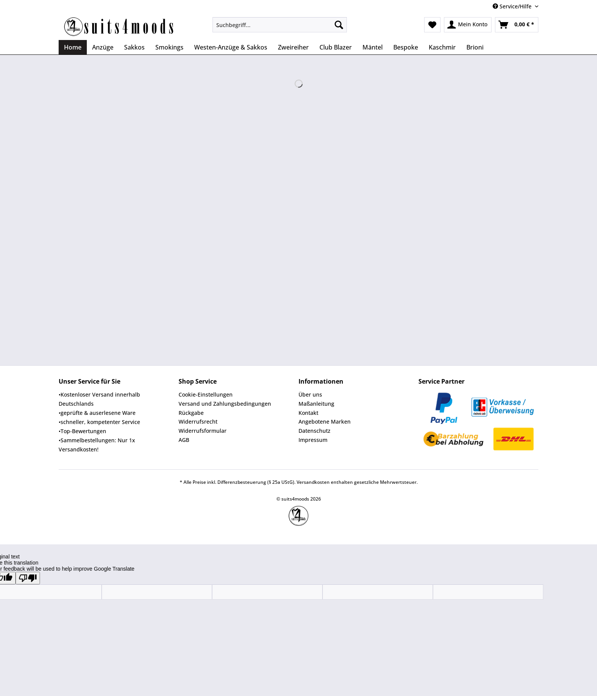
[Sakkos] (134, 47)
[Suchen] (339, 24)
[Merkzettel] (432, 24)
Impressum (312, 439)
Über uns (310, 394)
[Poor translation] (28, 578)
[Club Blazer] (335, 47)
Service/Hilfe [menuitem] (513, 6)
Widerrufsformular (203, 430)
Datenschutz (314, 430)
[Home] (73, 47)
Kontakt (308, 412)
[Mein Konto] (468, 24)
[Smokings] (169, 47)
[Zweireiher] (293, 47)
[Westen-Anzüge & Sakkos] (231, 47)
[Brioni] (475, 47)
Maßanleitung (316, 403)
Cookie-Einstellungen (206, 394)
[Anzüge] (103, 47)
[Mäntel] (372, 47)
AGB (184, 439)
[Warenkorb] (516, 24)
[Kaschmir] (442, 47)
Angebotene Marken (324, 421)
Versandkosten (313, 482)
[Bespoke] (405, 47)
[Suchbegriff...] (279, 24)
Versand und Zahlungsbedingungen (225, 403)
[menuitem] (279, 28)
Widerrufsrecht (198, 421)
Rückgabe (191, 412)
